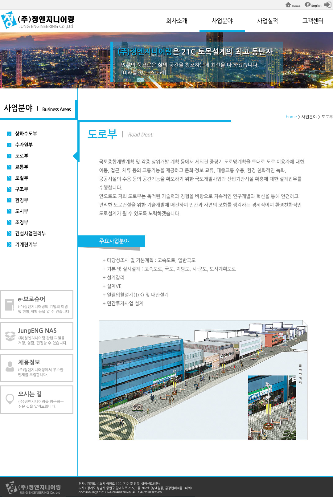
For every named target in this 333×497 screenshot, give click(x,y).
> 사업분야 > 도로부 (315, 117)
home (291, 117)
